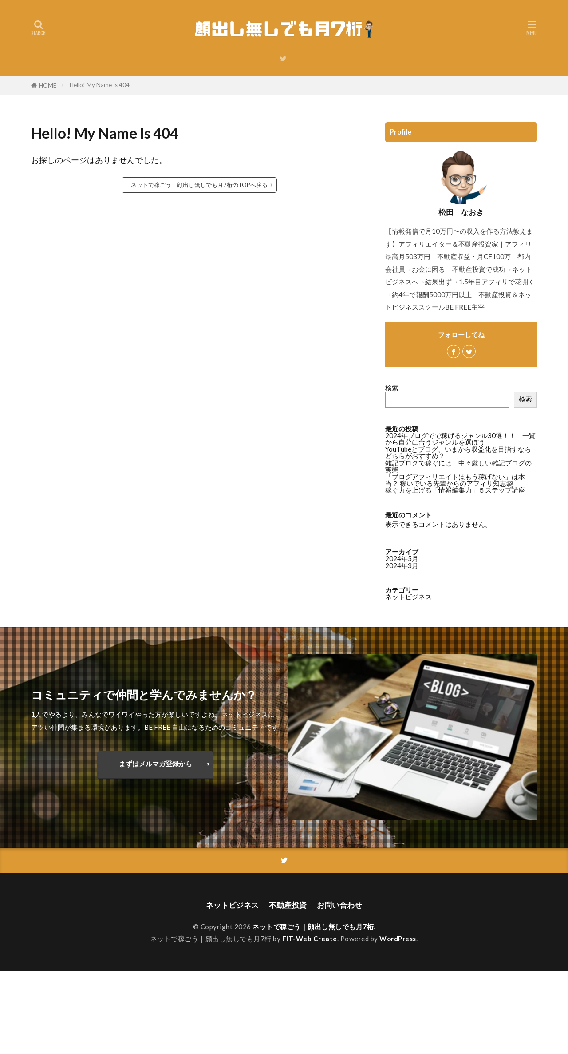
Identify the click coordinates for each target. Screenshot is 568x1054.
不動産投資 (288, 905)
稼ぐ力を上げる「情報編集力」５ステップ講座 (455, 490)
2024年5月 (401, 558)
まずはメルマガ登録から (155, 764)
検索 (391, 388)
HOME (47, 85)
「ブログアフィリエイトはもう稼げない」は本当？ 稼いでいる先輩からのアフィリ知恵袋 (455, 480)
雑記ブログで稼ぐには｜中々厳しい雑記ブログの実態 (458, 466)
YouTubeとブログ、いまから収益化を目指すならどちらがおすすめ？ (458, 452)
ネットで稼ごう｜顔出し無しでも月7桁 (313, 927)
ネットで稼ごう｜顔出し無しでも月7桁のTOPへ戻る (199, 184)
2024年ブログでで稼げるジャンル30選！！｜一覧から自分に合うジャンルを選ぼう (460, 438)
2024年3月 (401, 565)
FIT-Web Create (309, 939)
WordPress (397, 939)
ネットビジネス (408, 597)
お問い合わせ (342, 905)
